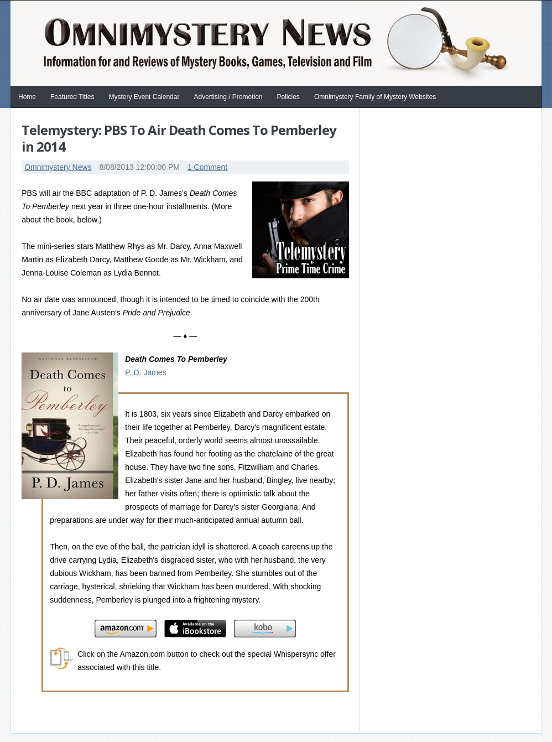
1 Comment (207, 167)
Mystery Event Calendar (143, 97)
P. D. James (145, 372)
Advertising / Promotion (228, 97)
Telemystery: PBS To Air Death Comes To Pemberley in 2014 (179, 138)
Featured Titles (72, 97)
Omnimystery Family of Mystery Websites (375, 97)
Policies (288, 97)
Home (27, 97)
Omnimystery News (57, 167)
